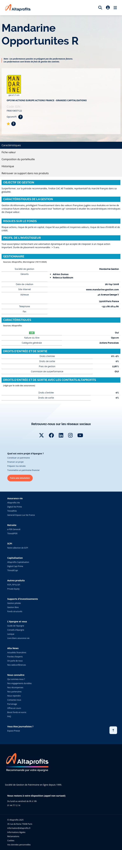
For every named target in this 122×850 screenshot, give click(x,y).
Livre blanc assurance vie (18, 638)
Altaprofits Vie (13, 502)
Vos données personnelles (19, 844)
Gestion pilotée (14, 603)
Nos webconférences (16, 665)
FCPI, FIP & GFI (13, 584)
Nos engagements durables (19, 683)
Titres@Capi (12, 570)
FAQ (9, 716)
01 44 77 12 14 (13, 805)
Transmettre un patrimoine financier (23, 470)
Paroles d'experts (15, 656)
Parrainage (12, 704)
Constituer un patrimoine (18, 457)
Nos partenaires (14, 691)
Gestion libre (13, 607)
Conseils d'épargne (15, 630)
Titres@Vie (12, 511)
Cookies (10, 840)
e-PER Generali (13, 529)
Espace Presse (13, 730)
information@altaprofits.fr (18, 828)
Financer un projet (15, 462)
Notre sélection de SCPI (17, 547)
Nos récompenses (15, 687)
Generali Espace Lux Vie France (21, 515)
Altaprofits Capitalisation (18, 562)
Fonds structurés (14, 611)
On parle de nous (15, 660)
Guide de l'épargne (15, 625)
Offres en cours (14, 708)
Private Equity (13, 589)
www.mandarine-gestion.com (102, 289)
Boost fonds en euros (16, 712)
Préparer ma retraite (16, 466)
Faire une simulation (20, 478)
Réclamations (13, 836)
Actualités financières (16, 652)
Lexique (10, 634)
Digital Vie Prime (14, 506)
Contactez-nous (14, 700)
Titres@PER (12, 533)
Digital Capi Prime (15, 566)
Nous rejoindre (14, 695)
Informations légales (16, 832)
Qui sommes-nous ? (16, 679)
